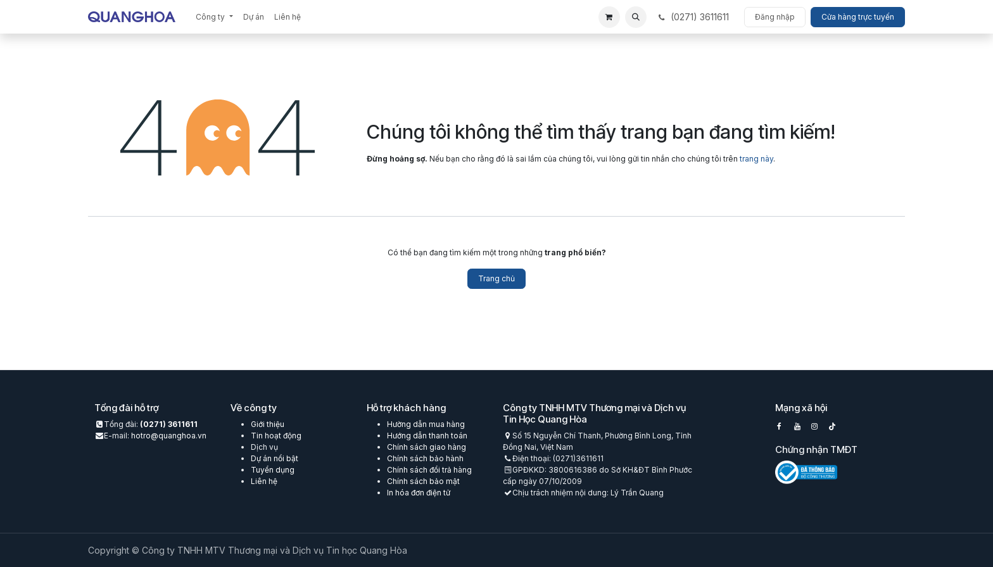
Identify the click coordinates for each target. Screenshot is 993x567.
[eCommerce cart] (609, 17)
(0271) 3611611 (169, 424)
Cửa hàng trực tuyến (857, 17)
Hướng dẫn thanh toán (427, 435)
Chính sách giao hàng (426, 447)
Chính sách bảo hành (425, 458)
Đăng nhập (775, 17)
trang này (756, 158)
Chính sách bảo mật (423, 481)
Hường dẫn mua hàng (426, 424)
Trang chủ (496, 278)
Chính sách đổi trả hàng (429, 470)
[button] (636, 17)
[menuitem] (214, 17)
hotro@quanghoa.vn (168, 435)
